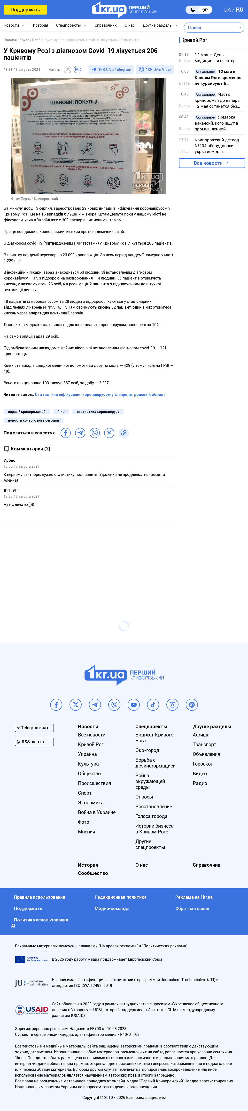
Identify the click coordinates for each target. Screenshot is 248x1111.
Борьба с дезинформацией (155, 763)
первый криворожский (27, 412)
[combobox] (210, 27)
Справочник (106, 25)
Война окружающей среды (150, 781)
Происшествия (94, 783)
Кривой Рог (90, 744)
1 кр (61, 412)
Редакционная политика (121, 897)
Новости (11, 25)
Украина (87, 754)
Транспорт (204, 744)
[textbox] (210, 27)
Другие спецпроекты (150, 844)
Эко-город (147, 750)
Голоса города (151, 816)
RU (240, 9)
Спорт (85, 793)
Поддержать (25, 10)
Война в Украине (97, 812)
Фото (83, 822)
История (40, 25)
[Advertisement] (89, 563)
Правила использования (39, 897)
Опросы (144, 797)
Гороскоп (203, 764)
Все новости (208, 163)
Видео (200, 773)
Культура (88, 764)
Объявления (206, 754)
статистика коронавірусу (98, 412)
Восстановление (153, 806)
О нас (130, 25)
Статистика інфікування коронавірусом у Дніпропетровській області (100, 394)
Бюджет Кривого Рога (154, 737)
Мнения (86, 832)
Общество (89, 773)
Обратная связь (192, 908)
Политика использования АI (39, 922)
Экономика (91, 803)
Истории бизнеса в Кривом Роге (154, 829)
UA (227, 9)
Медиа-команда (112, 908)
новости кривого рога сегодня (33, 420)
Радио (200, 783)
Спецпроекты (68, 25)
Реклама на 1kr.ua (194, 897)
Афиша (201, 735)
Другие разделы (158, 25)
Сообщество (93, 873)
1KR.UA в (114, 69)
